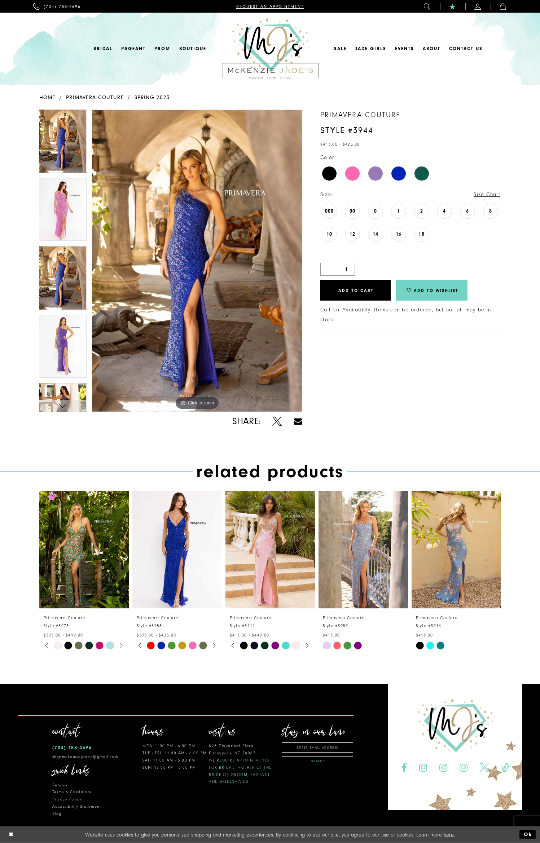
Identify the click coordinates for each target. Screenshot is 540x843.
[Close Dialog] (11, 834)
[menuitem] (57, 6)
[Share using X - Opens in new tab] (277, 421)
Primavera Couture (95, 97)
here (449, 834)
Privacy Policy (67, 799)
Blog (57, 813)
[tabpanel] (63, 144)
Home (47, 97)
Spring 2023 (152, 97)
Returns (60, 785)
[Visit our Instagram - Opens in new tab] (423, 768)
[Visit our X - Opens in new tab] (484, 768)
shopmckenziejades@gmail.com (85, 756)
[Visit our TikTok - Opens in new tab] (505, 768)
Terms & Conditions (72, 792)
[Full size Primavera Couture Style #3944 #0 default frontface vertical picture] (197, 261)
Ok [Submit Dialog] (528, 834)
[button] (427, 6)
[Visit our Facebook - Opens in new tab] (404, 768)
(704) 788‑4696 (72, 748)
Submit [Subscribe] (318, 761)
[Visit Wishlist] (452, 6)
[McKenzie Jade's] (270, 48)
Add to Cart (356, 290)
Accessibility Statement (76, 806)
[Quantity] (337, 269)
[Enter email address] (317, 747)
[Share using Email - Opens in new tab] (298, 421)
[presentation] (84, 549)
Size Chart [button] (487, 194)
